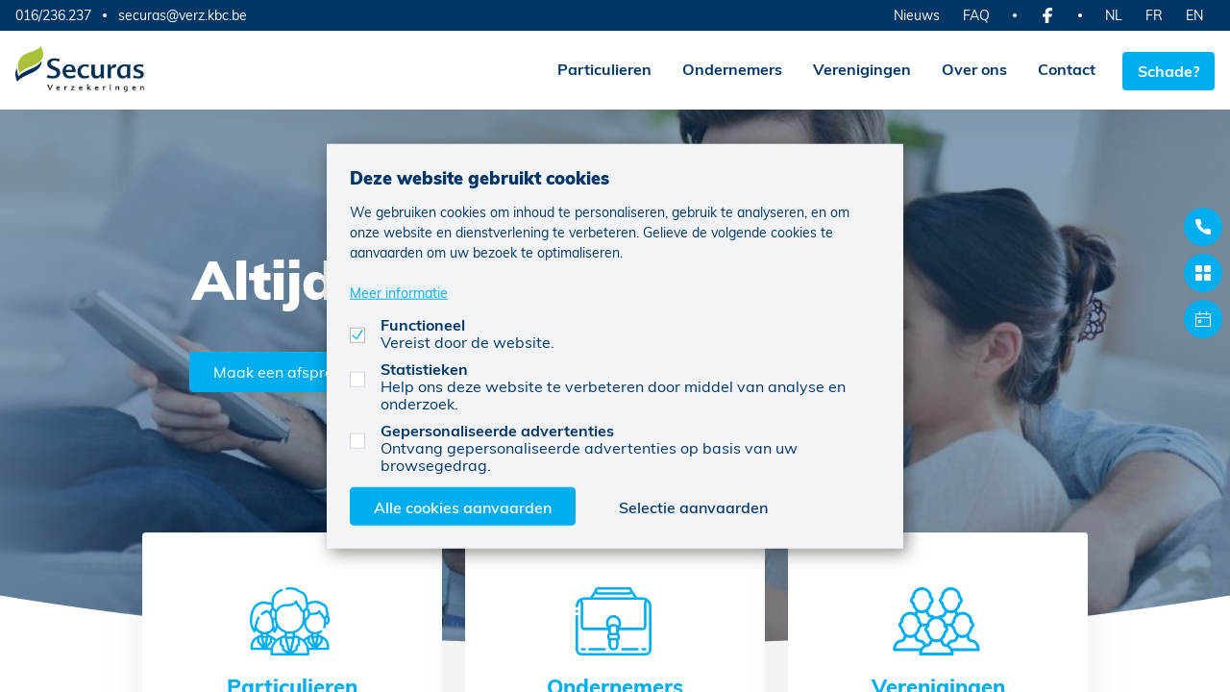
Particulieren (601, 69)
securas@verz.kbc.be (182, 15)
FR (1154, 15)
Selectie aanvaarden (693, 506)
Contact (1063, 69)
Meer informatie (399, 292)
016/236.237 (53, 15)
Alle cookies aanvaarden (463, 506)
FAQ (976, 15)
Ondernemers (728, 69)
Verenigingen (858, 69)
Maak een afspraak (285, 369)
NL (1113, 15)
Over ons (970, 69)
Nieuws (917, 15)
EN (1194, 15)
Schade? (1168, 69)
